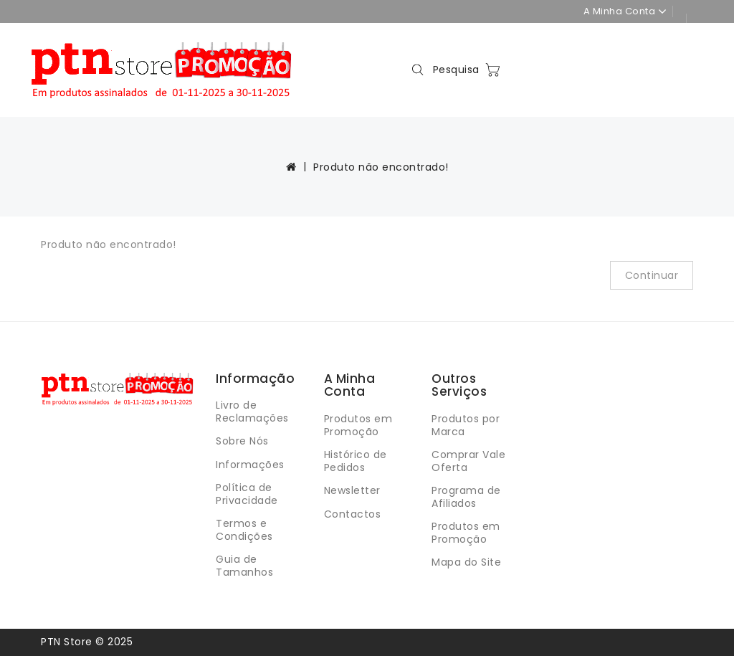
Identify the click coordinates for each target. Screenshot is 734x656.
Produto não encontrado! (381, 167)
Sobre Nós (242, 441)
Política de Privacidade (247, 494)
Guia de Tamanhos (244, 565)
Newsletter (352, 490)
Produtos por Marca (466, 425)
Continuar (652, 275)
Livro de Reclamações (252, 411)
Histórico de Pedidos (355, 461)
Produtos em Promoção (358, 425)
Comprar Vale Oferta (468, 461)
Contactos (352, 514)
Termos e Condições (244, 529)
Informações (250, 464)
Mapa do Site (466, 562)
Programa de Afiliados (466, 496)
